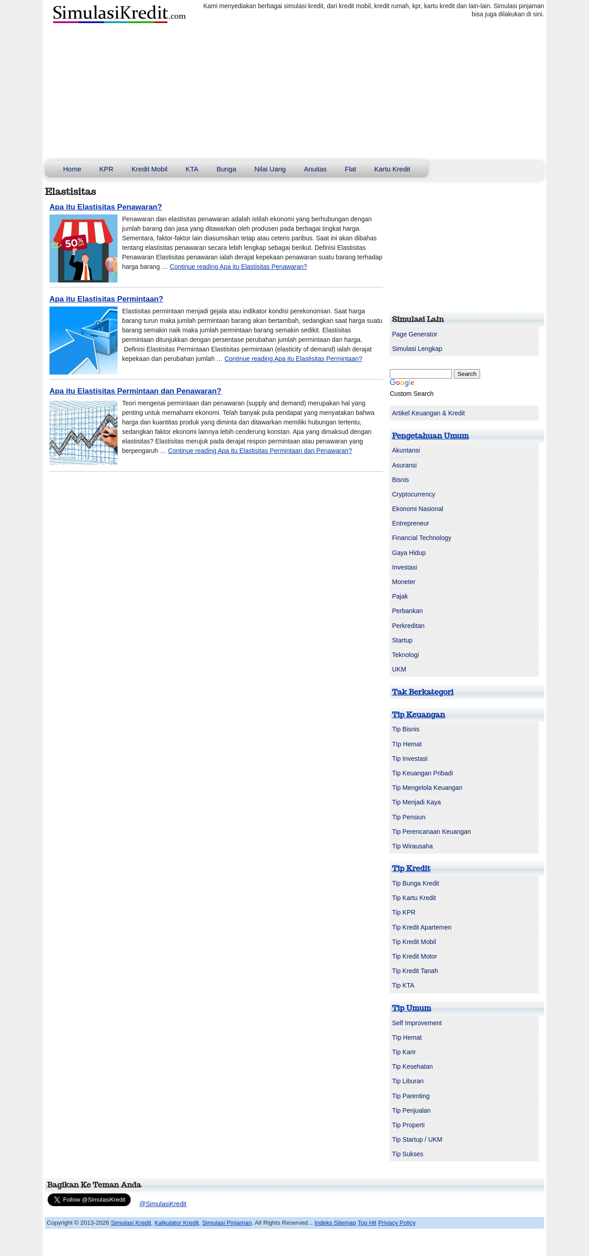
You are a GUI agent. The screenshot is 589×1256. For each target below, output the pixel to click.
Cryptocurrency (413, 494)
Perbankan (407, 610)
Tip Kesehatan (412, 1066)
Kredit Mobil (149, 169)
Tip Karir (404, 1052)
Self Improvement (417, 1023)
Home (72, 169)
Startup (402, 640)
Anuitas (315, 169)
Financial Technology (422, 537)
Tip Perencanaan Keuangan (431, 831)
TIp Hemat (407, 744)
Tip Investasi (409, 758)
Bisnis (400, 479)
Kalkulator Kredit (176, 1222)
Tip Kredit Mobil (414, 941)
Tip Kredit (411, 868)
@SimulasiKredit (163, 1203)
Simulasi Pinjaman (226, 1222)
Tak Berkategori (422, 692)
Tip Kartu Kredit (414, 897)
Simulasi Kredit (131, 1222)
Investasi (404, 567)
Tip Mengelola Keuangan (427, 787)
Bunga (226, 169)
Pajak (400, 596)
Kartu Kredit (392, 169)
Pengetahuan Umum (430, 436)
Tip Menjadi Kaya (416, 802)
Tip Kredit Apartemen (422, 927)
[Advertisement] (294, 92)
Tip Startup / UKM (417, 1139)
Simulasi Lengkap (417, 348)
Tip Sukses (407, 1154)
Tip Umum (411, 1008)
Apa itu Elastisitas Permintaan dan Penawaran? (135, 391)
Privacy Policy (397, 1222)
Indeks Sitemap (335, 1222)
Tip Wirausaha (412, 846)
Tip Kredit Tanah (415, 970)
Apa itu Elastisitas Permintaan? (106, 299)
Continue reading (238, 266)
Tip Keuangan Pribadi (422, 773)
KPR (106, 169)
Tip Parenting (411, 1096)
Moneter (403, 581)
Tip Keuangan (418, 715)
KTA (192, 169)
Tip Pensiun (408, 817)
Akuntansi (406, 450)
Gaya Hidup (409, 552)
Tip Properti (408, 1125)
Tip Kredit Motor (414, 956)
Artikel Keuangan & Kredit (428, 413)
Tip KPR (404, 912)
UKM (399, 669)
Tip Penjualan (411, 1110)
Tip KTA (403, 985)
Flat (350, 169)
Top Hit (367, 1222)
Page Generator (414, 334)
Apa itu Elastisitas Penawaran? (105, 207)
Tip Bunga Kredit (415, 883)
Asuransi (404, 465)
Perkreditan (408, 625)
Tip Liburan (408, 1081)
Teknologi (405, 654)
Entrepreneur (410, 523)
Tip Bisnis (405, 729)
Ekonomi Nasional (417, 508)
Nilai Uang (270, 169)
